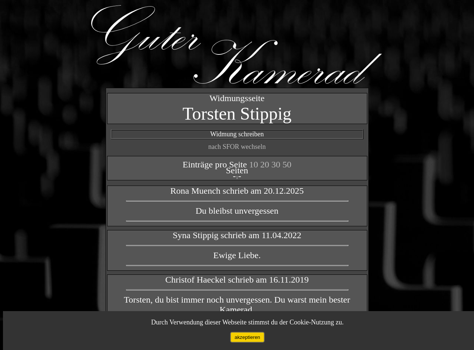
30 (276, 164)
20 (265, 164)
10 (254, 164)
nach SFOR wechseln (237, 146)
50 (286, 164)
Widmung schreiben (237, 134)
